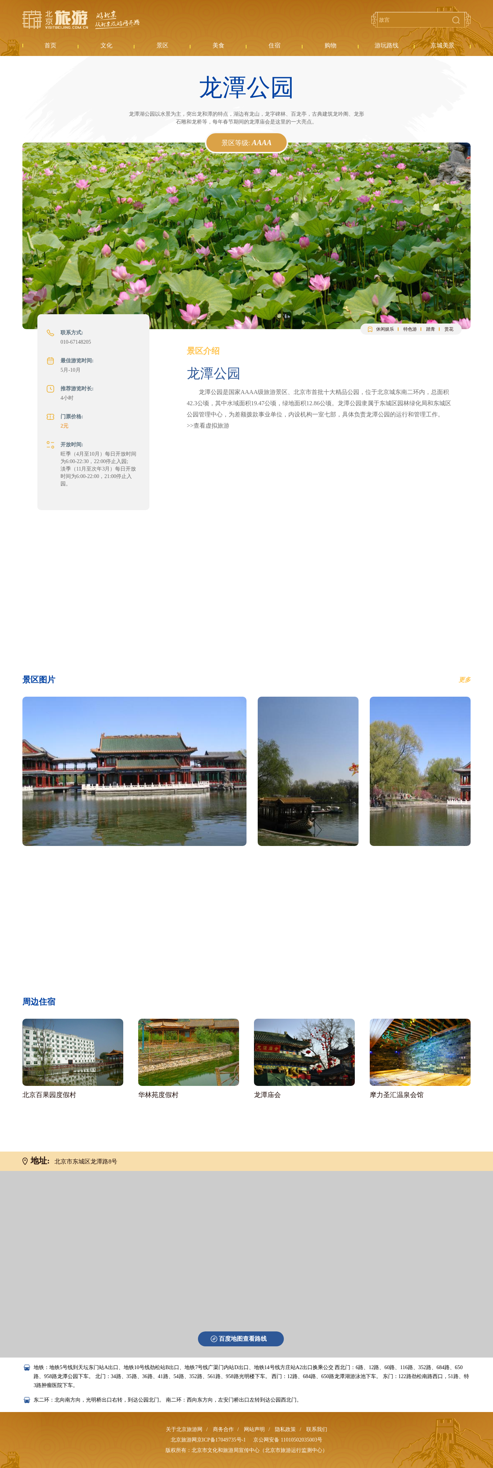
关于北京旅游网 (184, 1429)
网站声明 (254, 1429)
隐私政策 (285, 1429)
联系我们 (316, 1429)
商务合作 (223, 1429)
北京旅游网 (81, 19)
